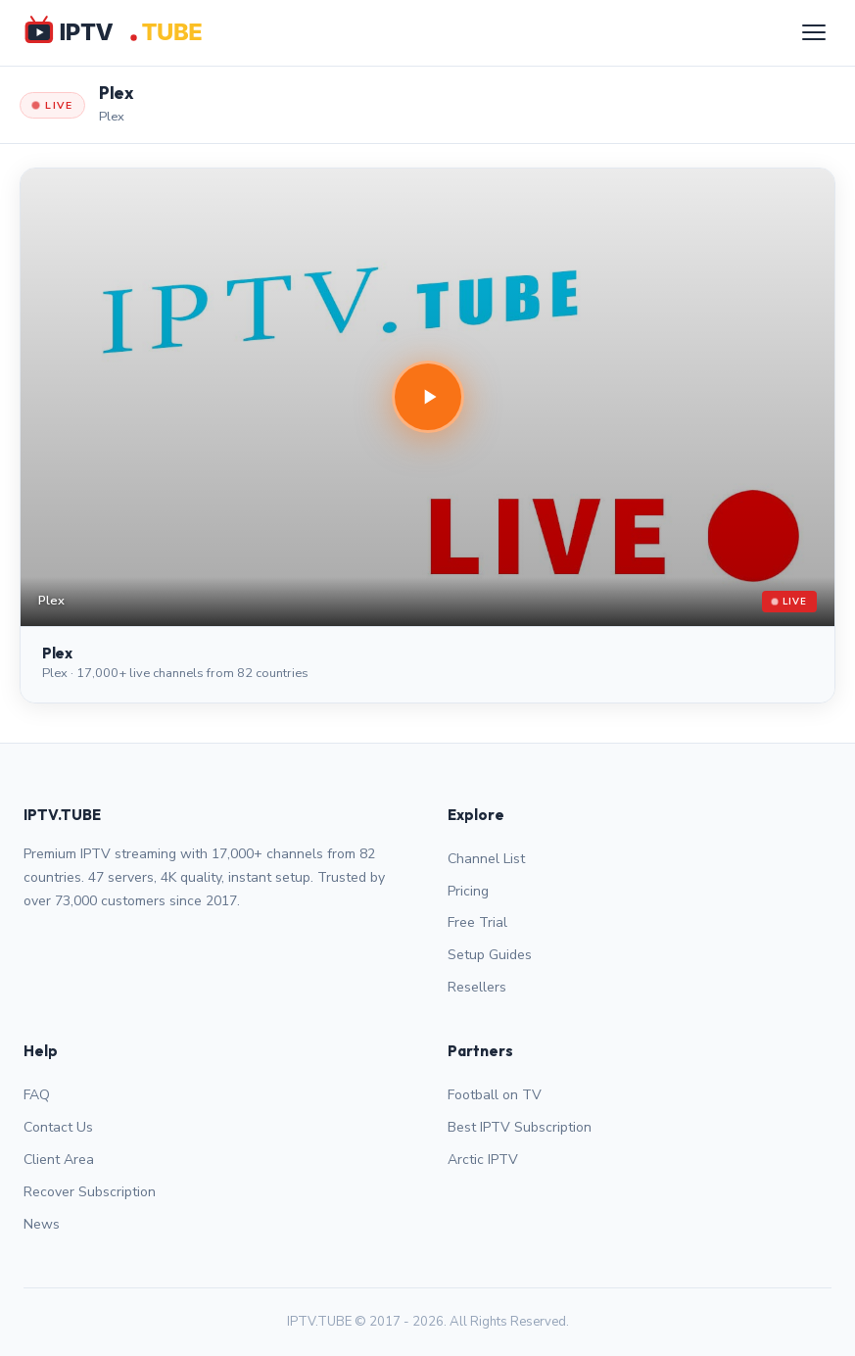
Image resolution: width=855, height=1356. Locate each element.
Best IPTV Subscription (520, 1127)
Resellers (477, 987)
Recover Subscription (90, 1192)
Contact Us (58, 1127)
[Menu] (813, 32)
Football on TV (495, 1095)
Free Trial (477, 922)
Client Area (59, 1159)
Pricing (468, 891)
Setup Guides (490, 954)
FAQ (37, 1095)
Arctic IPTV (483, 1159)
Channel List (486, 858)
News (42, 1224)
